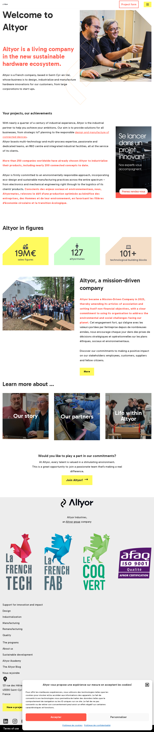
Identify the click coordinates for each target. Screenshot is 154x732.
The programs (11, 642)
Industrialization (12, 616)
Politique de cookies (72, 725)
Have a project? (16, 707)
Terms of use (11, 728)
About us (8, 648)
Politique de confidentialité (97, 725)
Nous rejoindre (11, 673)
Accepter (56, 717)
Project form (128, 4)
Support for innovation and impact (23, 604)
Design (7, 610)
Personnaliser (118, 717)
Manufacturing (11, 623)
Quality (7, 635)
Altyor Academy (12, 660)
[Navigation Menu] (147, 4)
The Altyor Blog (12, 666)
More (87, 371)
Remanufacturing (12, 629)
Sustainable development (18, 654)
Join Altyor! (77, 480)
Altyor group (73, 521)
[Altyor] (5, 4)
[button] (147, 685)
